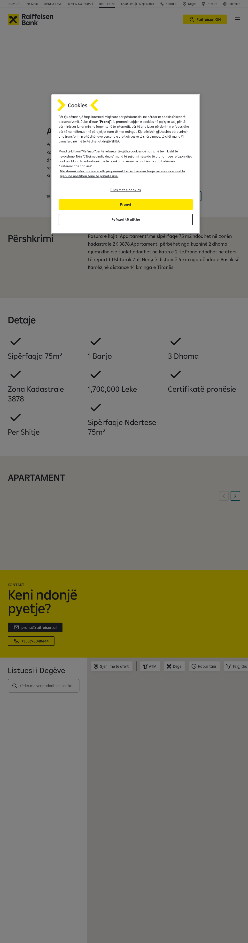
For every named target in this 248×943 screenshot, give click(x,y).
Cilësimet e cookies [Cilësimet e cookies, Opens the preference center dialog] (125, 190)
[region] (125, 164)
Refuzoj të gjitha (125, 219)
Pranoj (125, 204)
